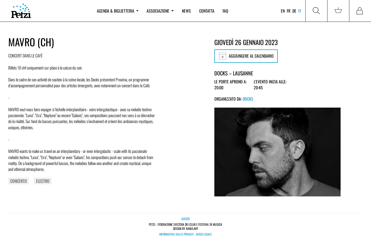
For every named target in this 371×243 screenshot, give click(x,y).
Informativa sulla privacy (176, 234)
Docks (248, 99)
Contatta (206, 11)
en (283, 11)
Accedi (185, 218)
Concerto (18, 181)
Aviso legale (204, 234)
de (294, 11)
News (186, 11)
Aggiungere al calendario (246, 56)
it (299, 11)
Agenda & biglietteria (117, 11)
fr (288, 11)
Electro (42, 181)
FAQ (225, 11)
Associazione (160, 11)
